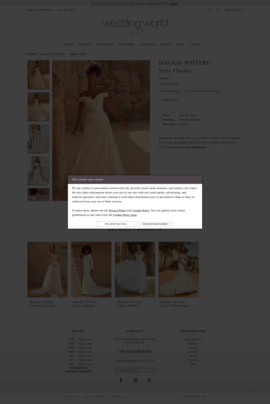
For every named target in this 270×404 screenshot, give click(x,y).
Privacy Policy (118, 210)
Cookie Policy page (125, 214)
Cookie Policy (141, 210)
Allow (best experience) (110, 224)
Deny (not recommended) (160, 224)
